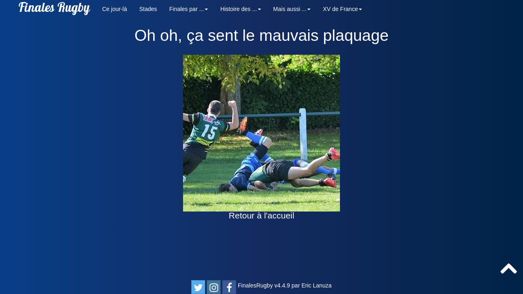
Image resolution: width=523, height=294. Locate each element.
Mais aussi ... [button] (292, 9)
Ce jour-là (114, 9)
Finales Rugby (54, 9)
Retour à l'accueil (261, 215)
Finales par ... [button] (188, 9)
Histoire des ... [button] (240, 9)
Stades (148, 9)
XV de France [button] (342, 9)
